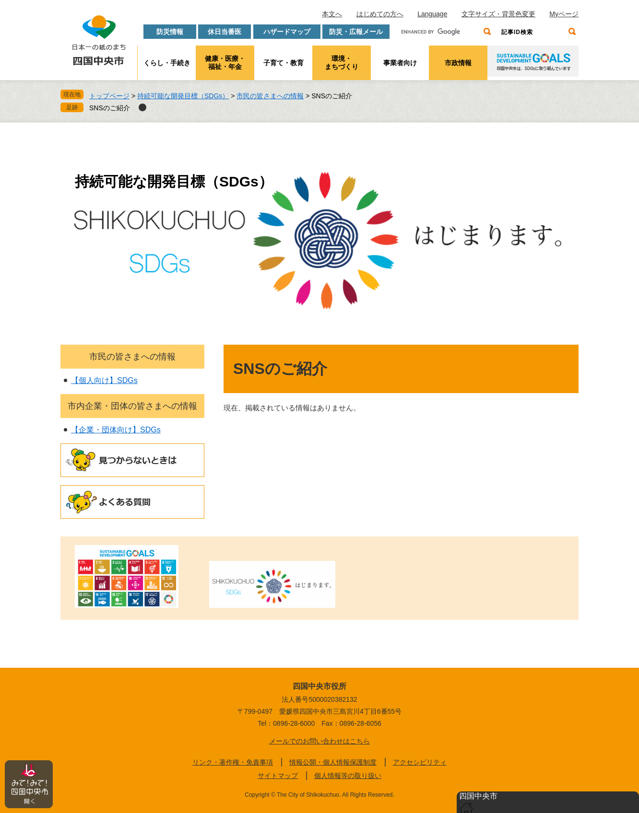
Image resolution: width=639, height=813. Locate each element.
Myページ (564, 14)
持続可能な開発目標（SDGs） (183, 96)
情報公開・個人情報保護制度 (333, 762)
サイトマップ (278, 775)
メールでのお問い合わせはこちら (319, 741)
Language (432, 14)
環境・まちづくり (341, 62)
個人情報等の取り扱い (347, 775)
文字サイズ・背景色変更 (498, 14)
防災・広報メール (356, 31)
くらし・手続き (166, 63)
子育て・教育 (283, 63)
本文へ (332, 14)
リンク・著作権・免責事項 (232, 762)
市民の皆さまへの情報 (270, 96)
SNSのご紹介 (109, 108)
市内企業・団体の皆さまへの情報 (132, 406)
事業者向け (400, 63)
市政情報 (458, 63)
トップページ (109, 96)
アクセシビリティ (420, 762)
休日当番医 (224, 31)
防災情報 (169, 31)
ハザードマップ (286, 31)
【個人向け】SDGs (104, 380)
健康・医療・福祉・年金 (225, 62)
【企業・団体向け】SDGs (116, 430)
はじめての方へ (379, 14)
